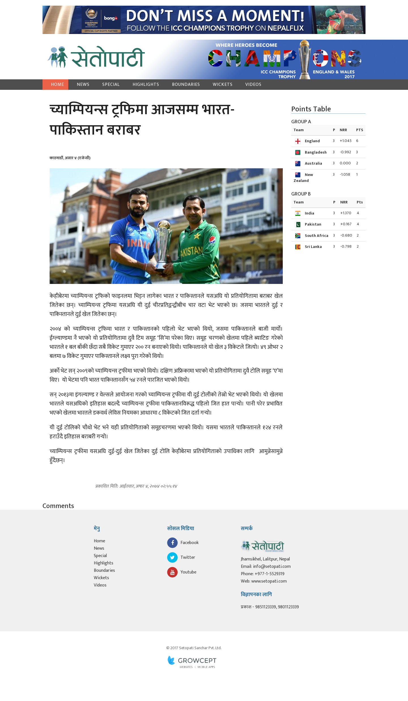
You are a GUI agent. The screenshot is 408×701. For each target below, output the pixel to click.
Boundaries (186, 84)
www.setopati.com (269, 581)
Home (57, 84)
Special (111, 84)
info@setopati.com (272, 566)
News (83, 84)
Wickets (223, 84)
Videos (253, 84)
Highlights (146, 84)
